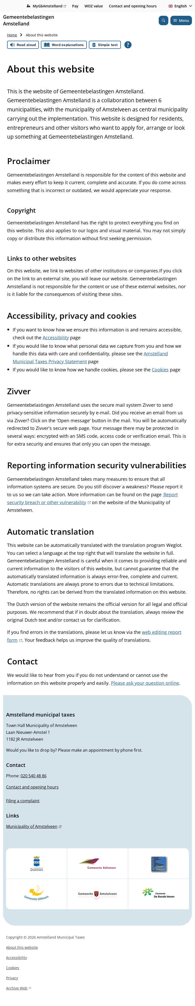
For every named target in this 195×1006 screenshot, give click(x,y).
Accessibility (56, 337)
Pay (75, 6)
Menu (181, 20)
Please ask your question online (145, 683)
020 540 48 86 (33, 776)
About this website (22, 947)
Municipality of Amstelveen (33, 826)
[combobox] (179, 6)
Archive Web (18, 989)
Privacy (12, 977)
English (177, 6)
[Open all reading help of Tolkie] (128, 44)
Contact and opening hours (133, 6)
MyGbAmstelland (49, 6)
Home (12, 35)
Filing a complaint (23, 801)
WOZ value (94, 6)
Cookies (160, 370)
